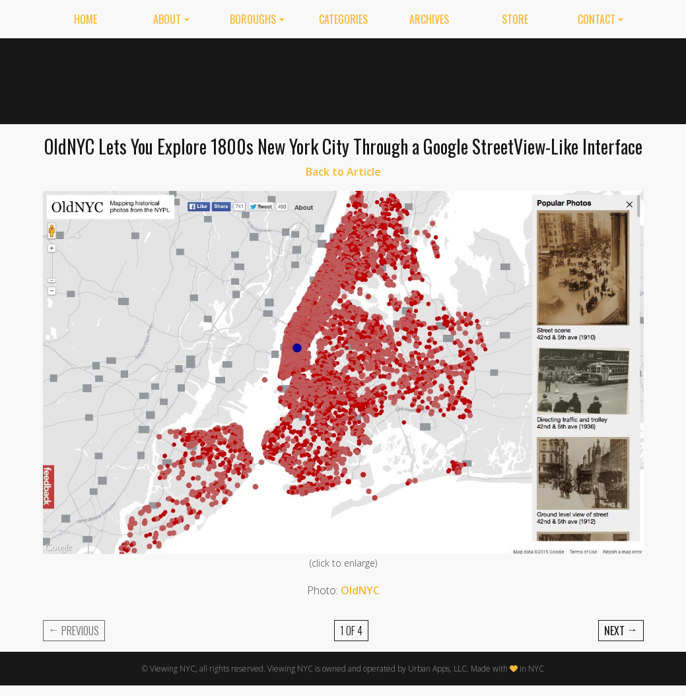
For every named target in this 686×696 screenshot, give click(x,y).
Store (515, 19)
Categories (343, 19)
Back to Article (343, 171)
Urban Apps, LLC (437, 668)
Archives (429, 19)
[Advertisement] (402, 78)
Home (85, 19)
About (167, 19)
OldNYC (360, 590)
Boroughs (253, 19)
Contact (596, 19)
